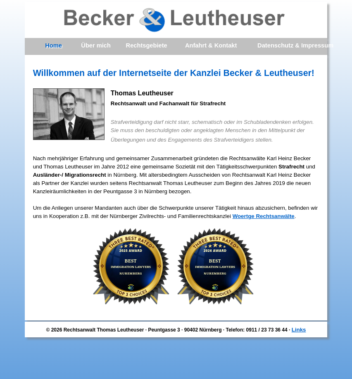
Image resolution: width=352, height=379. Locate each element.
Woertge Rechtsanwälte (264, 216)
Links (299, 330)
